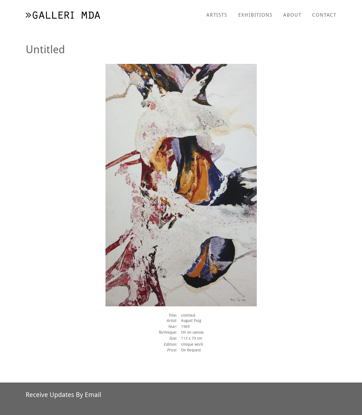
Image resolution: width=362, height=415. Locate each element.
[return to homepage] (63, 15)
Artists (216, 14)
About (292, 14)
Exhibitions (255, 14)
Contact (324, 14)
